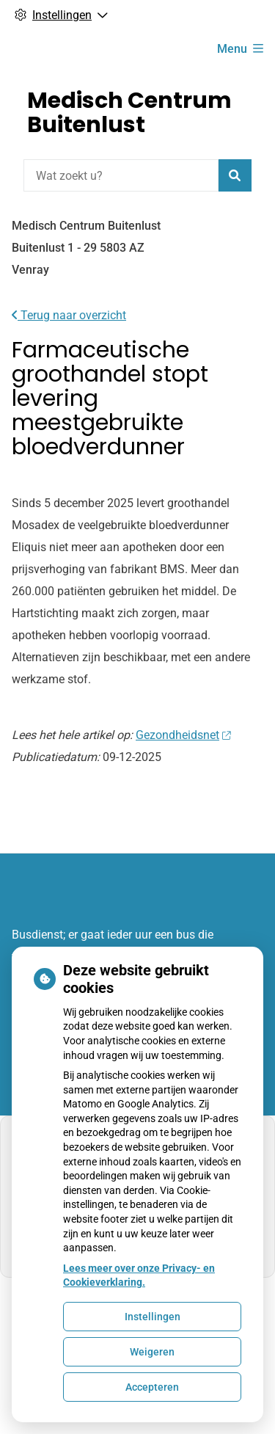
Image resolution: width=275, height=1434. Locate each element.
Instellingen (152, 1316)
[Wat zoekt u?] (121, 175)
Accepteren (152, 1387)
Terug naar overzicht (69, 315)
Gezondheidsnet (183, 735)
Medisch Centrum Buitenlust (129, 112)
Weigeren (152, 1352)
